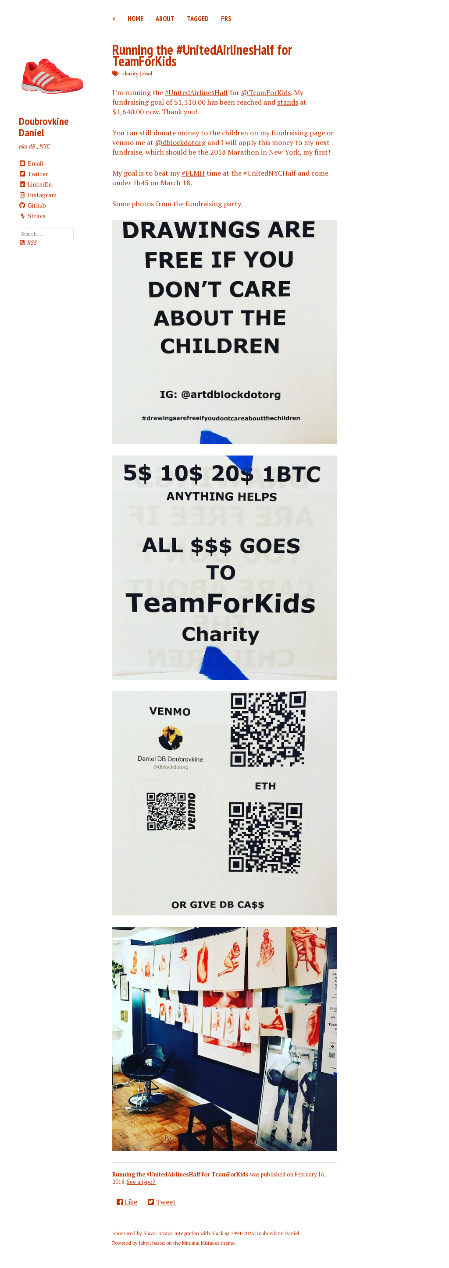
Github (32, 205)
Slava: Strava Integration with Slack (183, 1233)
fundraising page (298, 133)
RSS (28, 243)
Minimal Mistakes (200, 1243)
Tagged (198, 18)
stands (287, 102)
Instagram (38, 195)
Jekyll (145, 1243)
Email (31, 163)
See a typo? (141, 1182)
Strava (32, 216)
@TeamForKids (266, 92)
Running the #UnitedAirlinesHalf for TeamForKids (202, 55)
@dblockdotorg (180, 142)
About (165, 18)
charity (130, 73)
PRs (226, 18)
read (147, 73)
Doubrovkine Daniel (44, 126)
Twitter (34, 174)
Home (135, 18)
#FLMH (193, 173)
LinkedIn (35, 184)
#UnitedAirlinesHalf (196, 92)
